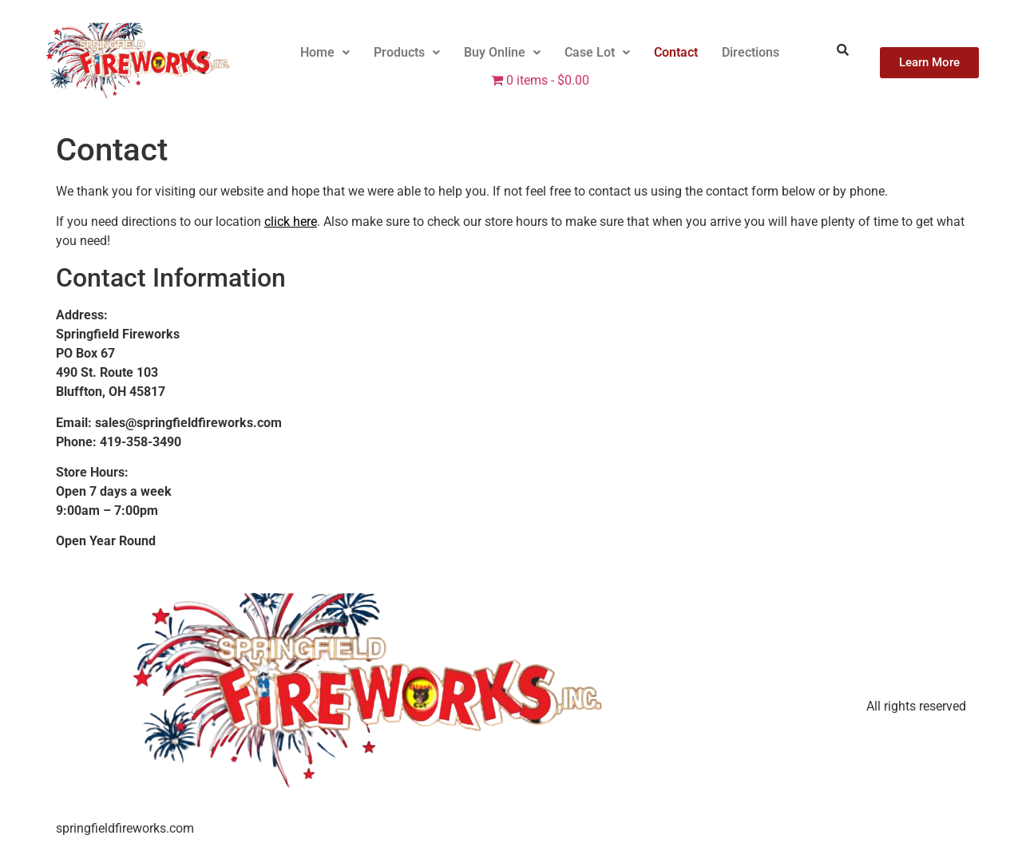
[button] (325, 52)
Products (407, 52)
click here (290, 221)
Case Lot (597, 52)
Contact (676, 52)
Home (325, 52)
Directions (750, 52)
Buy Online (502, 52)
